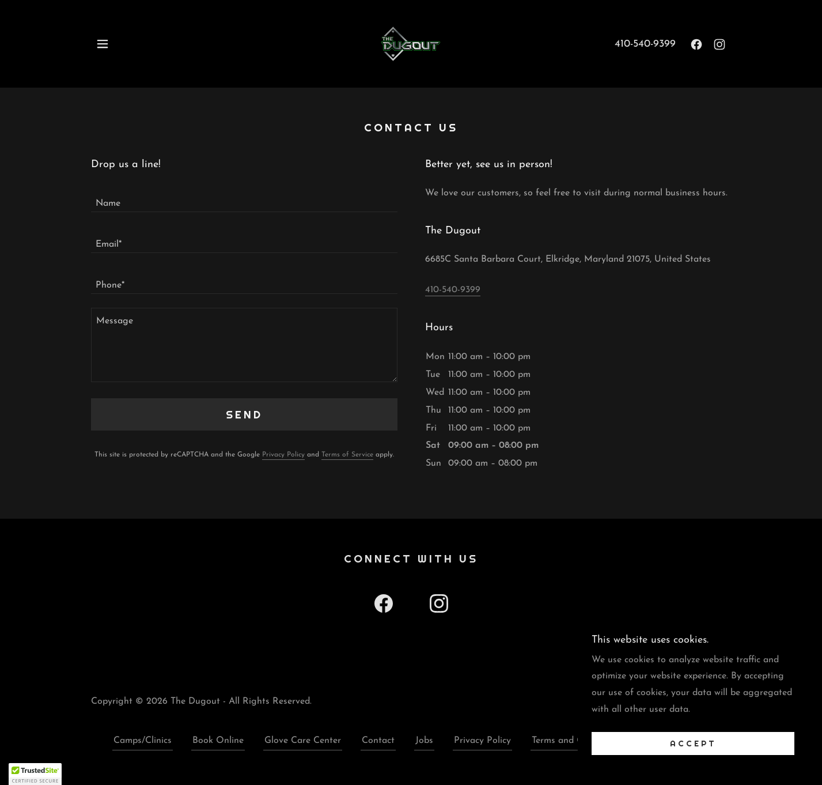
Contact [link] (378, 740)
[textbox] (244, 198)
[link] (411, 43)
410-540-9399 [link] (645, 44)
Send (244, 414)
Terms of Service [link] (347, 454)
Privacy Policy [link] (283, 454)
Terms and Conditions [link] (576, 740)
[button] (102, 43)
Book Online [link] (218, 740)
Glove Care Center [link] (302, 740)
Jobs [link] (424, 740)
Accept (693, 743)
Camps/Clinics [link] (142, 740)
